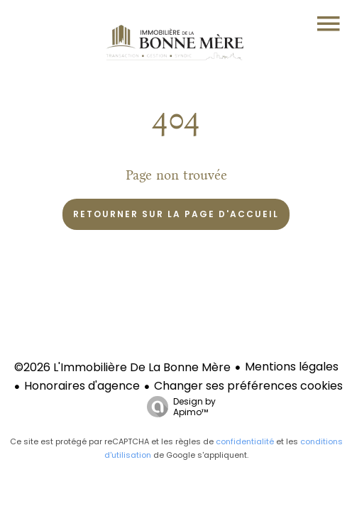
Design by (178, 406)
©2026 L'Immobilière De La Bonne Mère (122, 367)
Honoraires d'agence (82, 386)
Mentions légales (292, 366)
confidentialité (245, 441)
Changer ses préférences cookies (248, 386)
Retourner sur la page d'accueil (176, 214)
